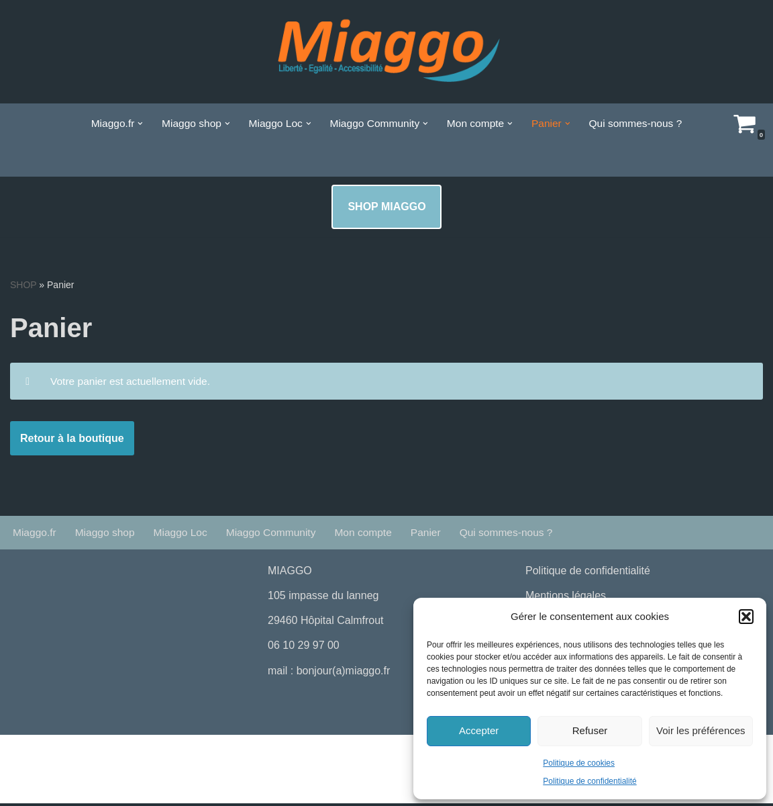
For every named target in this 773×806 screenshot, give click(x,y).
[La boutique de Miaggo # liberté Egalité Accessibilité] (386, 51)
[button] (746, 616)
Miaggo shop (107, 535)
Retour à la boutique (72, 440)
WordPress (134, 754)
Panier (435, 535)
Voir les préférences (700, 730)
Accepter (479, 730)
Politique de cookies (579, 763)
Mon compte (371, 535)
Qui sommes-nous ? (641, 123)
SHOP (23, 284)
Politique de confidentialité (589, 781)
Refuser (590, 730)
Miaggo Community (277, 535)
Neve (22, 754)
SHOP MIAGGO (386, 206)
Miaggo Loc (184, 535)
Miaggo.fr (35, 535)
